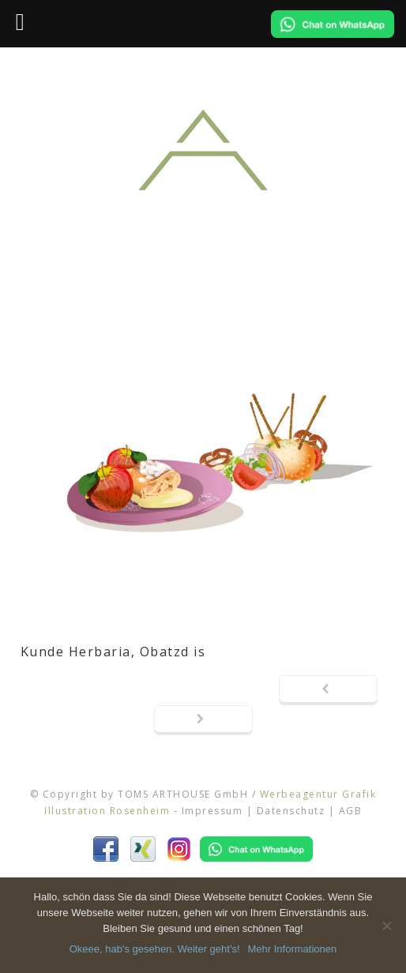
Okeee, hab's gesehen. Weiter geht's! (155, 949)
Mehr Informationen (292, 949)
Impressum (212, 810)
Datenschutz (291, 810)
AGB (351, 810)
